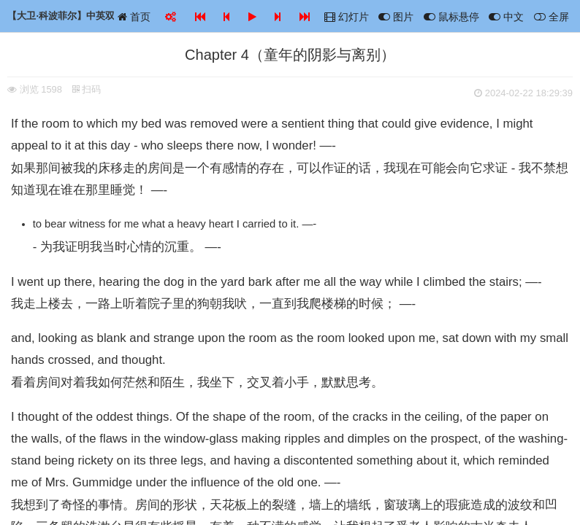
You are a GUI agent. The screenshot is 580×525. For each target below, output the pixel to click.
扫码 (87, 89)
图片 (395, 17)
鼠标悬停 (451, 17)
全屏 (551, 17)
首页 (134, 17)
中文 (506, 17)
